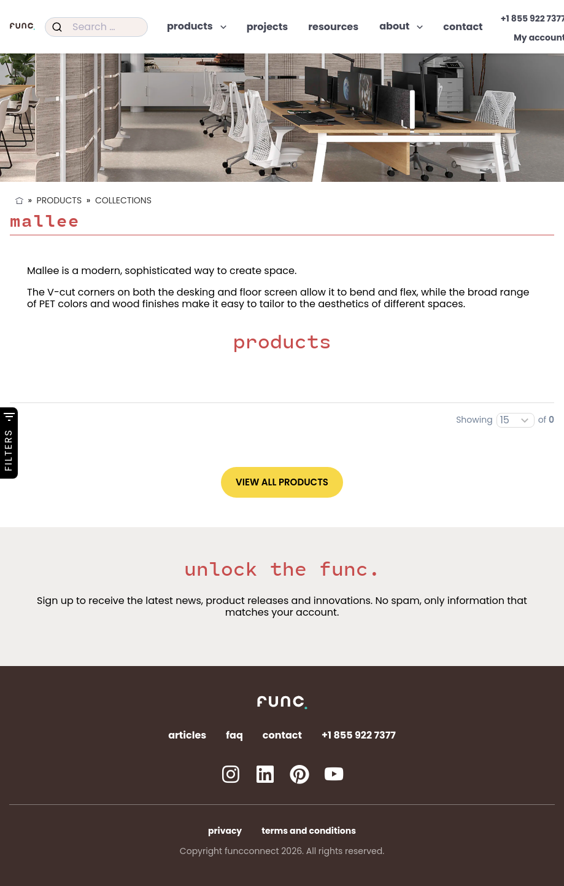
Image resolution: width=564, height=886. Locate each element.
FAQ (234, 735)
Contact (282, 735)
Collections (123, 200)
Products (59, 200)
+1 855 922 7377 (359, 735)
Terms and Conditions (308, 831)
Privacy (225, 831)
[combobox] (96, 27)
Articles (187, 735)
